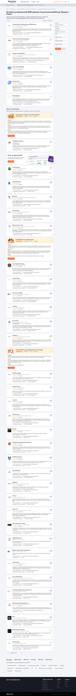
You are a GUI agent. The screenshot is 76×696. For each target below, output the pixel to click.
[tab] (9, 660)
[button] (63, 1)
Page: (16, 652)
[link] (33, 2)
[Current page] (18, 653)
